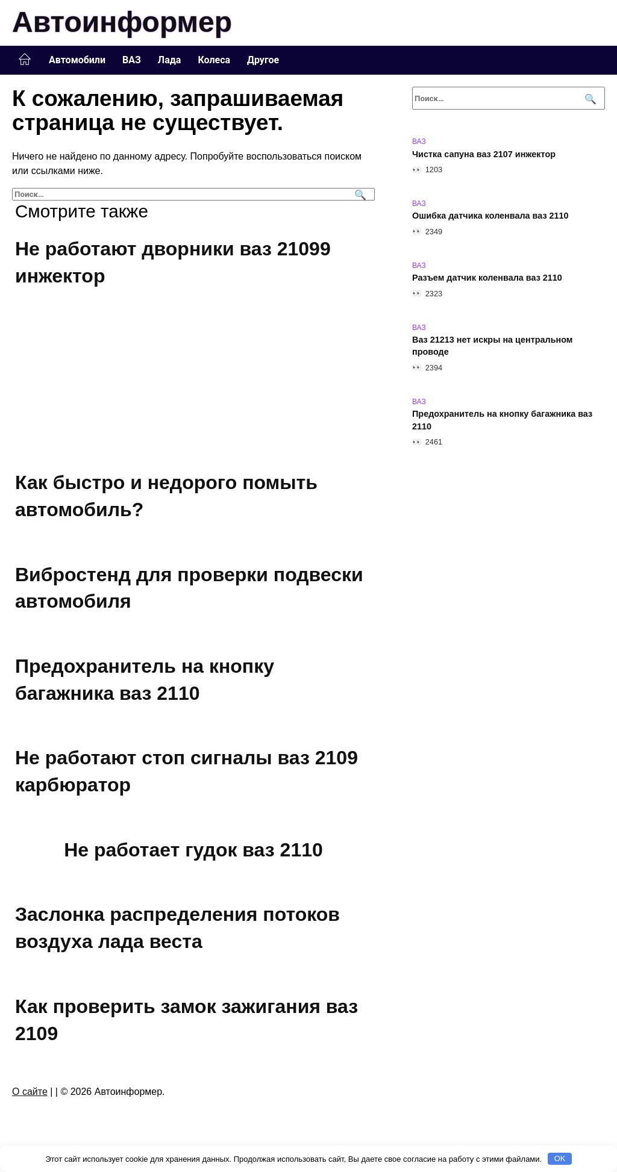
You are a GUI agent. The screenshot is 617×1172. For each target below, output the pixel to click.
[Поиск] (359, 194)
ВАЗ (131, 60)
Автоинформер (122, 22)
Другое (263, 60)
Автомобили (77, 60)
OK (560, 1158)
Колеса (214, 60)
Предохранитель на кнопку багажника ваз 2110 (502, 420)
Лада (169, 60)
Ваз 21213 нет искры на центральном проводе (492, 346)
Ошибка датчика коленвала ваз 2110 (490, 216)
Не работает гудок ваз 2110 (193, 850)
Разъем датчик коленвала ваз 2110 (487, 278)
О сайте (30, 1091)
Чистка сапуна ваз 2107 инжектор (484, 154)
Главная (24, 59)
